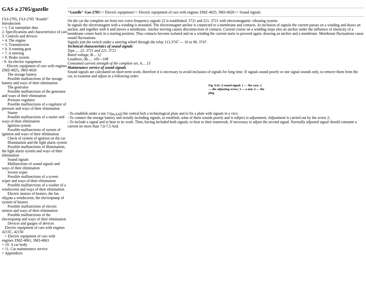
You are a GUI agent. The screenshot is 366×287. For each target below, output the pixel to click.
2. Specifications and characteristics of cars (34, 32)
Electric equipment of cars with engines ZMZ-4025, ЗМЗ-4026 (34, 68)
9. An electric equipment (22, 62)
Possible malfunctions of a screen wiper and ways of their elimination (30, 178)
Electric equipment (119, 12)
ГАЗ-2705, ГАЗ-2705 (25, 19)
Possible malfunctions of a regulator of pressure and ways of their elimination (34, 106)
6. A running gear (18, 49)
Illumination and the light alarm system (37, 142)
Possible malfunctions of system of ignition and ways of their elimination (31, 132)
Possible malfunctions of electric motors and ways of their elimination (30, 208)
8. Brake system (17, 57)
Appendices (14, 253)
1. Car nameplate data (21, 28)
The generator (18, 87)
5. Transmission (17, 45)
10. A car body (16, 245)
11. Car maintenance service (26, 249)
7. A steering (14, 53)
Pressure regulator (21, 100)
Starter (13, 113)
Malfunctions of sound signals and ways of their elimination (31, 166)
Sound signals (18, 159)
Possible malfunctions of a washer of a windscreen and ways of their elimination (34, 187)
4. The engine (15, 40)
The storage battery (22, 74)
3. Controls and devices (19, 36)
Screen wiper (17, 172)
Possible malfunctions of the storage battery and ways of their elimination (32, 81)
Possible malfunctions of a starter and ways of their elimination (33, 119)
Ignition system (19, 125)
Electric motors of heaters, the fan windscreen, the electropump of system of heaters (33, 197)
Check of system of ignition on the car (36, 138)
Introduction (11, 23)
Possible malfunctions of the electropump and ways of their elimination (34, 217)
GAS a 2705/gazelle (25, 9)
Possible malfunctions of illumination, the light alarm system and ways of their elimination (33, 151)
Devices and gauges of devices (31, 223)
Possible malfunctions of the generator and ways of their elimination (34, 93)
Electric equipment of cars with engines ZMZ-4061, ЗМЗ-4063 (28, 238)
